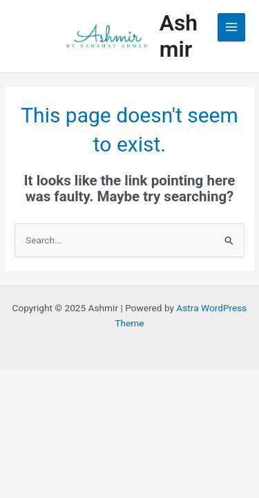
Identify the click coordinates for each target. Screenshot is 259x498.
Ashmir (179, 36)
